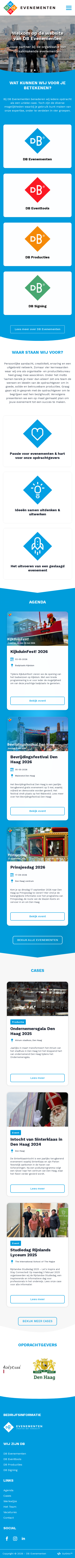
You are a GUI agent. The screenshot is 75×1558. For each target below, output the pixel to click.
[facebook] (6, 1538)
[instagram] (15, 1538)
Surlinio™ (67, 1553)
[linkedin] (23, 1538)
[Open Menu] (69, 8)
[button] (34, 70)
